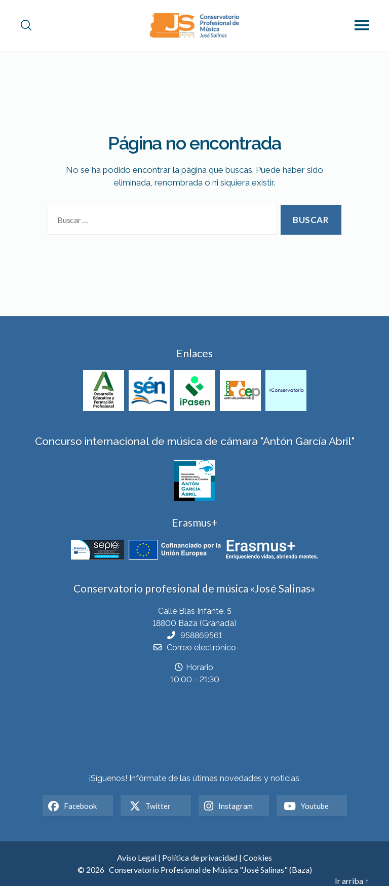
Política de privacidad (200, 857)
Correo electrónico (201, 647)
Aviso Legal (137, 857)
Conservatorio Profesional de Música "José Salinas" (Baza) (210, 869)
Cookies (257, 857)
